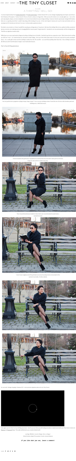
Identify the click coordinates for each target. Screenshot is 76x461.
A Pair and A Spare (32, 14)
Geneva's (9, 430)
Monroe (3, 430)
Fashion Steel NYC (20, 14)
